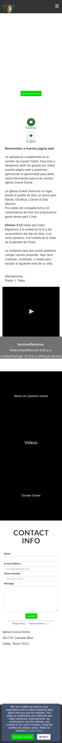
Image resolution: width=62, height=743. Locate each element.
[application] (31, 312)
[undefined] (31, 396)
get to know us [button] (31, 93)
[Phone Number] (31, 579)
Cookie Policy (35, 730)
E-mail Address (12, 563)
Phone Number (12, 573)
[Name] (31, 559)
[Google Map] (31, 675)
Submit (31, 616)
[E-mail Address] (31, 569)
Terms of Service (36, 623)
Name (7, 553)
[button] (31, 311)
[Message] (31, 599)
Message (9, 583)
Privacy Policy (18, 623)
